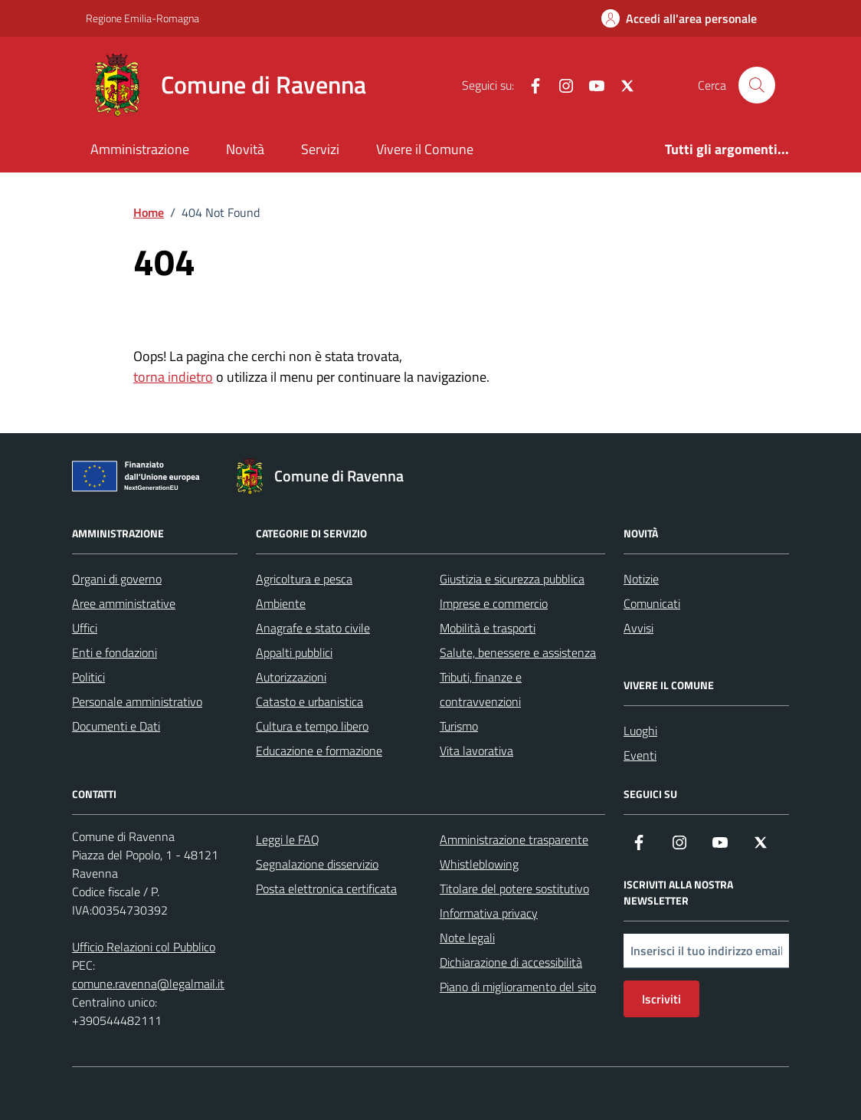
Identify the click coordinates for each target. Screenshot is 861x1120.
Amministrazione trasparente (514, 839)
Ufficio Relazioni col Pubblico (143, 947)
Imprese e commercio (494, 603)
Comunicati (652, 603)
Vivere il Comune (424, 149)
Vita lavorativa (476, 750)
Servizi (320, 149)
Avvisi (638, 628)
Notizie (641, 579)
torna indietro (173, 376)
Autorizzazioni (291, 677)
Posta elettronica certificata (326, 888)
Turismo (459, 726)
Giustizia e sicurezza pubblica (512, 579)
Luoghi (640, 730)
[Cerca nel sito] (756, 85)
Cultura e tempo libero (312, 726)
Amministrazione (139, 149)
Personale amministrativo (137, 701)
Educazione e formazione (319, 750)
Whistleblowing (479, 864)
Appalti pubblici (294, 652)
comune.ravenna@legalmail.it (148, 983)
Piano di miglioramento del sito (518, 986)
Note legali (467, 937)
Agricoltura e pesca (304, 579)
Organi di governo (117, 579)
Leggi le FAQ (287, 839)
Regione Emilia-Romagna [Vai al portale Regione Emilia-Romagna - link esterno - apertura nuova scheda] (142, 18)
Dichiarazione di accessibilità (511, 962)
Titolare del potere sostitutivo (514, 888)
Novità (245, 149)
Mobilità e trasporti (487, 628)
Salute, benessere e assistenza (518, 652)
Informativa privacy (489, 913)
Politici (88, 677)
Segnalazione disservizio (317, 864)
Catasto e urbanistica (309, 701)
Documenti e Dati (116, 726)
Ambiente (281, 603)
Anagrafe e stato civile (313, 628)
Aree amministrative (123, 603)
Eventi (640, 755)
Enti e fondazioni (114, 652)
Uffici (84, 628)
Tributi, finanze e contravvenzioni (481, 689)
